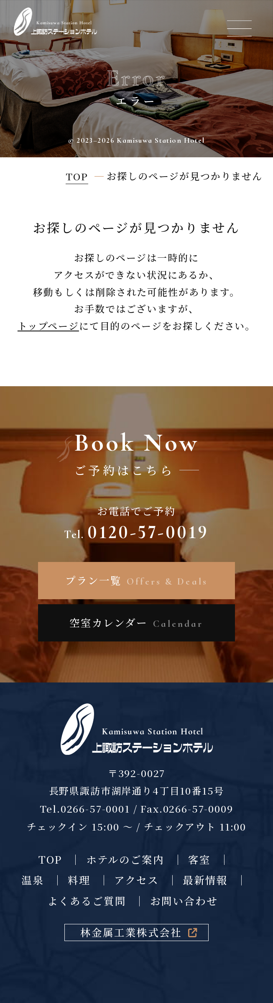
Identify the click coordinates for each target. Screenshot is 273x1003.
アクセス (136, 879)
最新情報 (205, 879)
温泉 (32, 879)
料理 (79, 879)
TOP (50, 859)
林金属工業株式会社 (139, 932)
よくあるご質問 (86, 900)
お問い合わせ (184, 900)
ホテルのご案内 (125, 859)
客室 (199, 859)
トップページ (48, 326)
